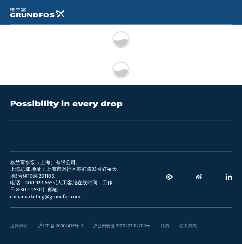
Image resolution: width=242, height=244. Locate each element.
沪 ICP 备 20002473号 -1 (60, 226)
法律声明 (19, 226)
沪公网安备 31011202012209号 (121, 226)
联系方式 (188, 226)
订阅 (164, 226)
